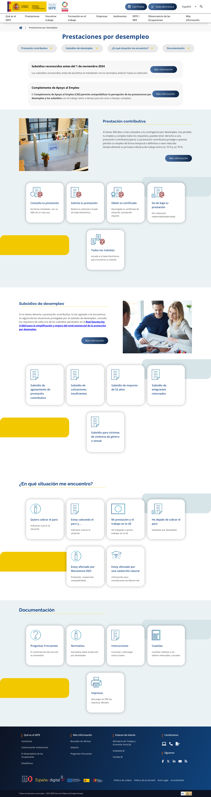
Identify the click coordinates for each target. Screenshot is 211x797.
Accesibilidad (177, 780)
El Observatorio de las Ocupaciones (32, 755)
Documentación (176, 48)
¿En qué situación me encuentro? (130, 48)
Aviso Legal (163, 780)
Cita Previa (138, 6)
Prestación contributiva (34, 48)
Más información (180, 158)
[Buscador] (201, 6)
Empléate (117, 750)
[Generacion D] (62, 779)
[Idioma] (189, 7)
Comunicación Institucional (34, 747)
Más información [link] (163, 69)
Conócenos (26, 741)
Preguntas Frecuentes (81, 753)
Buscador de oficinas (80, 741)
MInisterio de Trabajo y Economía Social (124, 743)
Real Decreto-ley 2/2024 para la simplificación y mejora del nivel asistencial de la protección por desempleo (62, 325)
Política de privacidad (144, 780)
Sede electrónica (165, 6)
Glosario (74, 747)
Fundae (116, 757)
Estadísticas (27, 763)
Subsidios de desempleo (79, 48)
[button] (45, 519)
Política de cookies (123, 780)
